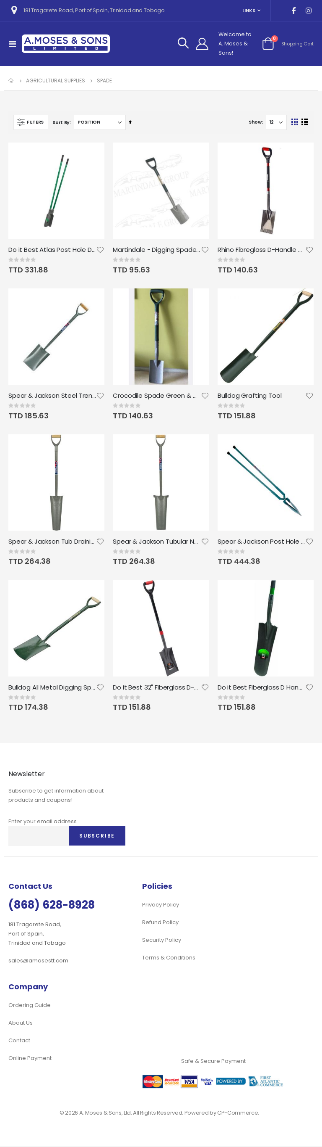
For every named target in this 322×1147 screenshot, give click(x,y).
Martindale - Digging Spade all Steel (156, 250)
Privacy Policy (160, 905)
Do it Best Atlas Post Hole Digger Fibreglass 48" (52, 250)
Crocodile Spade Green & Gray (156, 396)
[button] (100, 249)
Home (11, 80)
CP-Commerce (237, 1114)
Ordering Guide (29, 1006)
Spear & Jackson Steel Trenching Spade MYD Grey (52, 396)
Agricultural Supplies (55, 80)
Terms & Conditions (168, 958)
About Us (20, 1024)
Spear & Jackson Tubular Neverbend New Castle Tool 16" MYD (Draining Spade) (156, 542)
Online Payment (30, 1059)
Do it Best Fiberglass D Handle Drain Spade (261, 688)
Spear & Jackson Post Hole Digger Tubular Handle (261, 542)
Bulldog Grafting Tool (250, 396)
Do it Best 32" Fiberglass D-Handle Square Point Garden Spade (156, 688)
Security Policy (161, 941)
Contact (19, 1041)
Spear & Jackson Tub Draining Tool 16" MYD (52, 542)
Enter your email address (42, 823)
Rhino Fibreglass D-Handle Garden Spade (261, 250)
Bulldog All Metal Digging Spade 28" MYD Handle (52, 688)
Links (248, 10)
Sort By (61, 122)
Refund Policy (160, 923)
